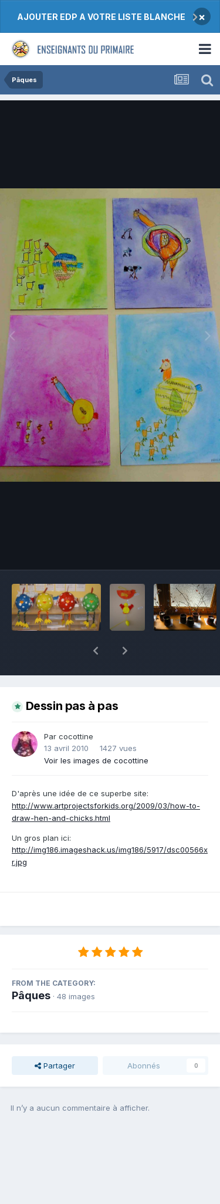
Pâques (31, 965)
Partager (55, 1035)
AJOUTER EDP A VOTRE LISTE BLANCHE (101, 17)
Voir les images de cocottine (96, 730)
